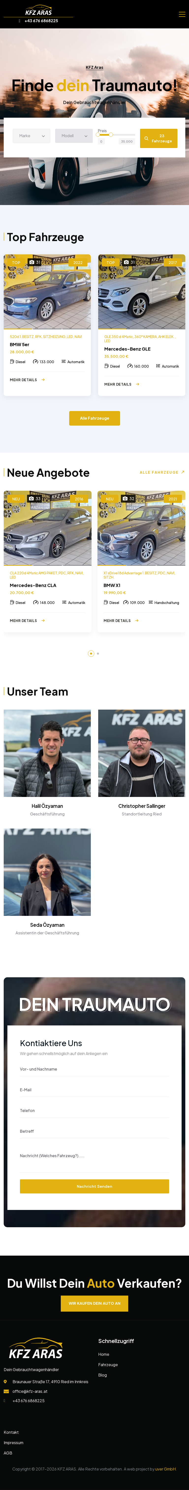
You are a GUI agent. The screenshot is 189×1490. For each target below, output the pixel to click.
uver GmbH (165, 1468)
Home (103, 1354)
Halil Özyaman (47, 806)
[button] (91, 654)
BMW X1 (112, 585)
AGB (8, 1452)
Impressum (13, 1442)
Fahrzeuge (108, 1364)
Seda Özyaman (47, 925)
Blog (102, 1374)
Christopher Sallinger (141, 806)
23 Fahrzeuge (158, 138)
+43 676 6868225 (38, 20)
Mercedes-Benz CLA (33, 585)
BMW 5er (19, 344)
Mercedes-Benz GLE (127, 349)
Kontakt (11, 1432)
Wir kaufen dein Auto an (94, 1303)
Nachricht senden (94, 1186)
